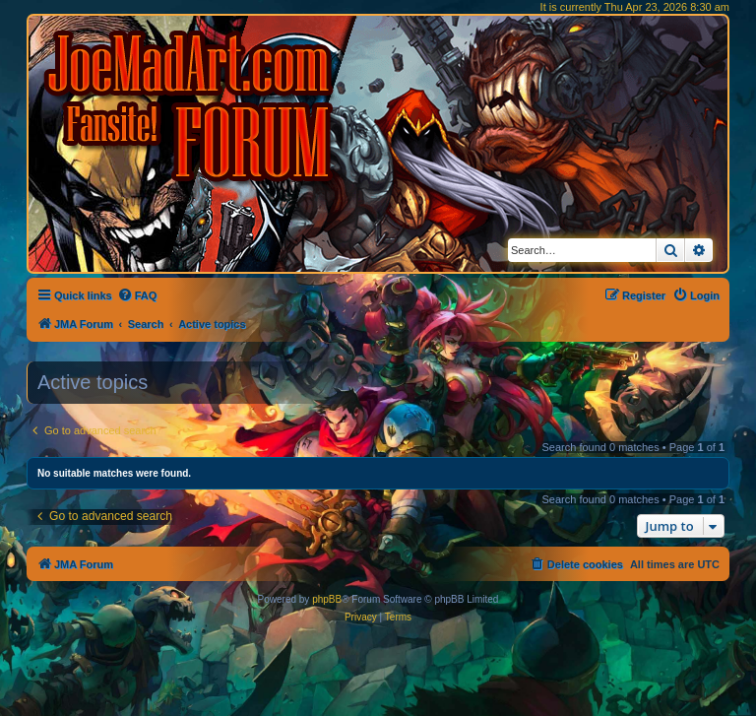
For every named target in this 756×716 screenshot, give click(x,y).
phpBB (327, 599)
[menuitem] (137, 295)
